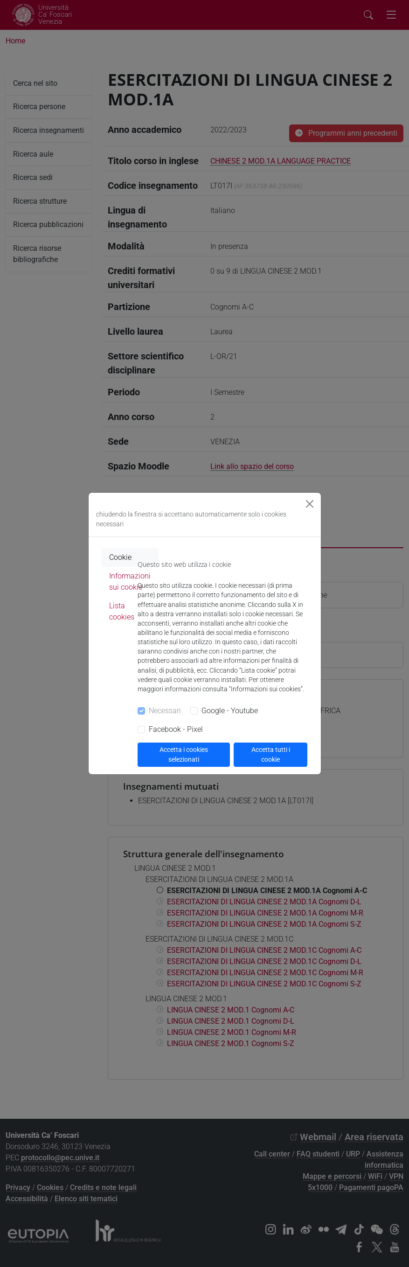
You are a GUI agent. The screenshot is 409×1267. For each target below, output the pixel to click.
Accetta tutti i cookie (270, 754)
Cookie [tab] (120, 557)
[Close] (309, 503)
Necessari (165, 710)
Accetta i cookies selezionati (183, 754)
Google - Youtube (229, 710)
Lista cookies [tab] (121, 611)
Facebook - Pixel (176, 729)
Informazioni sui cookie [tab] (130, 582)
